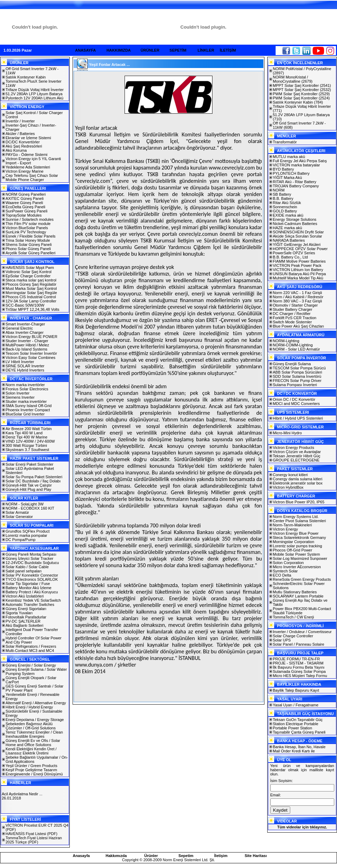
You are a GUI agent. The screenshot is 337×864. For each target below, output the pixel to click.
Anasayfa (81, 856)
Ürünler (151, 856)
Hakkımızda (116, 856)
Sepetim (186, 856)
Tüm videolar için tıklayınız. (302, 827)
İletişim (220, 856)
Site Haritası (256, 856)
